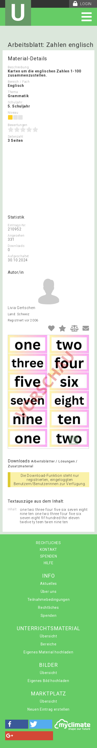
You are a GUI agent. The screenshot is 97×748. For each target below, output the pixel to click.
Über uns (49, 591)
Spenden (49, 615)
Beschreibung (18, 67)
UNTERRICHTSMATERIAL (48, 628)
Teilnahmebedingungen (48, 599)
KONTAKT (48, 549)
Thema (13, 92)
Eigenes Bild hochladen (48, 681)
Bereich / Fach (19, 82)
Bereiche (49, 644)
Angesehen (16, 235)
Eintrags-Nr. (17, 225)
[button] (16, 724)
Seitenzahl (15, 136)
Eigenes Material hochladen (48, 652)
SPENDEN (48, 556)
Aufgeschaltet (18, 256)
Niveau (13, 112)
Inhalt (12, 509)
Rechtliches (48, 607)
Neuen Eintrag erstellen (48, 709)
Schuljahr (15, 102)
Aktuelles (48, 583)
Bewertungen (17, 125)
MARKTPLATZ (48, 694)
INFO (48, 576)
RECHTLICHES (48, 543)
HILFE (49, 563)
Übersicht (48, 636)
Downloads (16, 246)
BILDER (48, 665)
